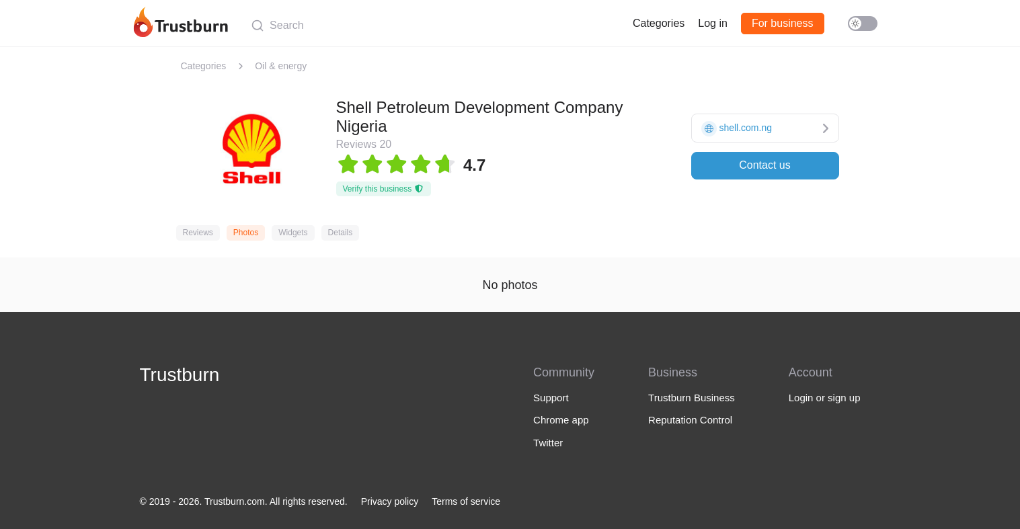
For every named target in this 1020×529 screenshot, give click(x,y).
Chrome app (561, 419)
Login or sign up (825, 397)
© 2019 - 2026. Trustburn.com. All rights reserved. (244, 501)
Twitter (548, 442)
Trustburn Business (691, 397)
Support (551, 397)
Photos (245, 232)
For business (783, 23)
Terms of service (466, 501)
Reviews (198, 232)
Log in (713, 23)
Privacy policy (390, 501)
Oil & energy (281, 65)
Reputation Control (690, 419)
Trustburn (180, 374)
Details (340, 232)
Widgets (292, 232)
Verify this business (383, 189)
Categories (658, 23)
